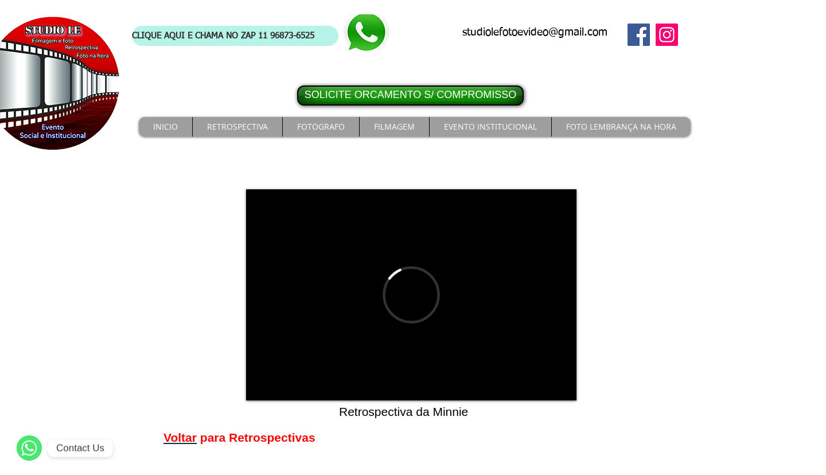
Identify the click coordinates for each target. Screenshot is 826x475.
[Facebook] (639, 35)
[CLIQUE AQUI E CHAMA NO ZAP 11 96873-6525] (235, 36)
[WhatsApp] (29, 448)
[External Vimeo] (411, 294)
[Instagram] (667, 35)
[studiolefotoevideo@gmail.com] (538, 33)
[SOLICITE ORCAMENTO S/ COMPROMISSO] (410, 95)
